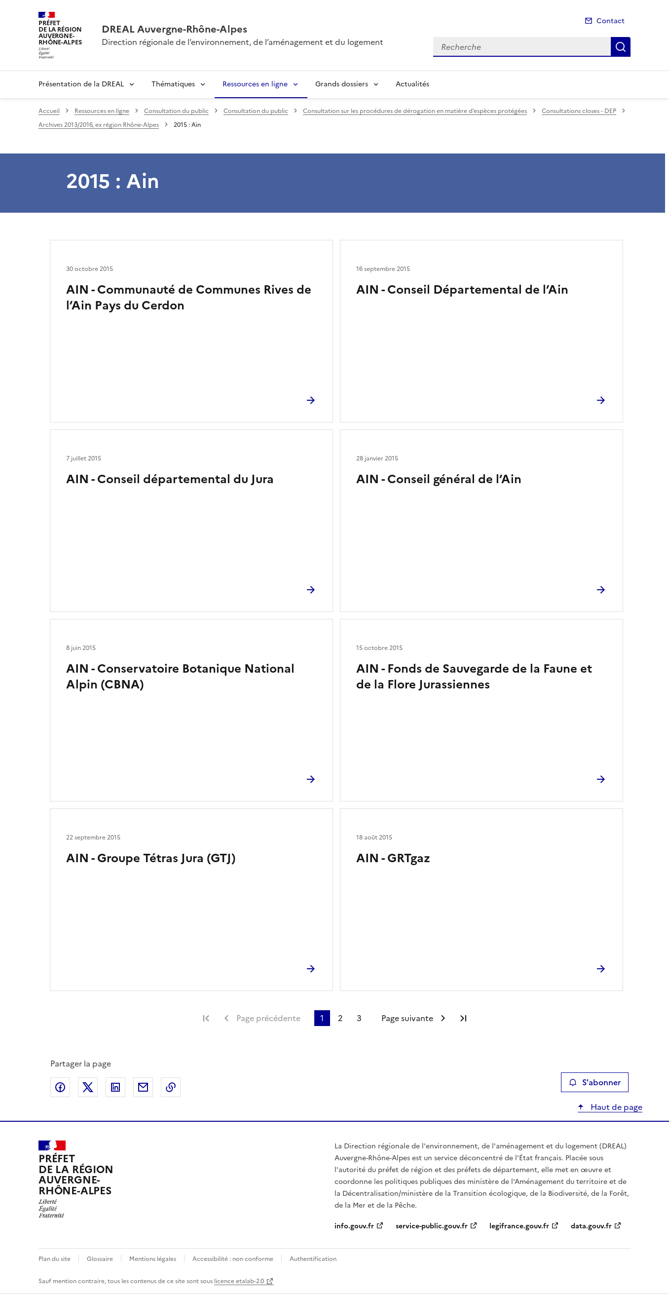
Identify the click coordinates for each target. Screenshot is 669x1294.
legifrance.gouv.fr (519, 1226)
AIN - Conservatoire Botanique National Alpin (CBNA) (180, 676)
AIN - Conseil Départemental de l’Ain (462, 290)
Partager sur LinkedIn (115, 1087)
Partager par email (143, 1087)
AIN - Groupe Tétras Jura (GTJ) (151, 858)
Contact (610, 21)
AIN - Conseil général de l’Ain (438, 479)
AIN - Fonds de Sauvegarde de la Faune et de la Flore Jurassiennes (474, 676)
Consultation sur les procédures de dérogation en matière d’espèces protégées (415, 111)
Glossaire (100, 1259)
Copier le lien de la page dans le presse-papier (171, 1087)
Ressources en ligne (255, 84)
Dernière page (463, 1018)
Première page (206, 1018)
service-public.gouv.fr (432, 1226)
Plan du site (54, 1259)
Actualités (412, 84)
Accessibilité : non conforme (232, 1259)
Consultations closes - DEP (579, 111)
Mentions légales (152, 1259)
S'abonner (595, 1082)
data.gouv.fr (591, 1226)
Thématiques (173, 84)
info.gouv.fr (354, 1226)
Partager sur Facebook (60, 1087)
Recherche (621, 47)
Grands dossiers (341, 84)
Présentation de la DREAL (81, 84)
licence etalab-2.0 (239, 1281)
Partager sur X (88, 1087)
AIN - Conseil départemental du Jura (170, 479)
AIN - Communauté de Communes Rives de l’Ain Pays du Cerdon (188, 297)
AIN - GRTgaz (393, 858)
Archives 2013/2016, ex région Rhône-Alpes (98, 124)
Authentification (313, 1259)
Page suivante (407, 1018)
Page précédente (268, 1018)
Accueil (49, 111)
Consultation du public (176, 111)
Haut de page (615, 1107)
